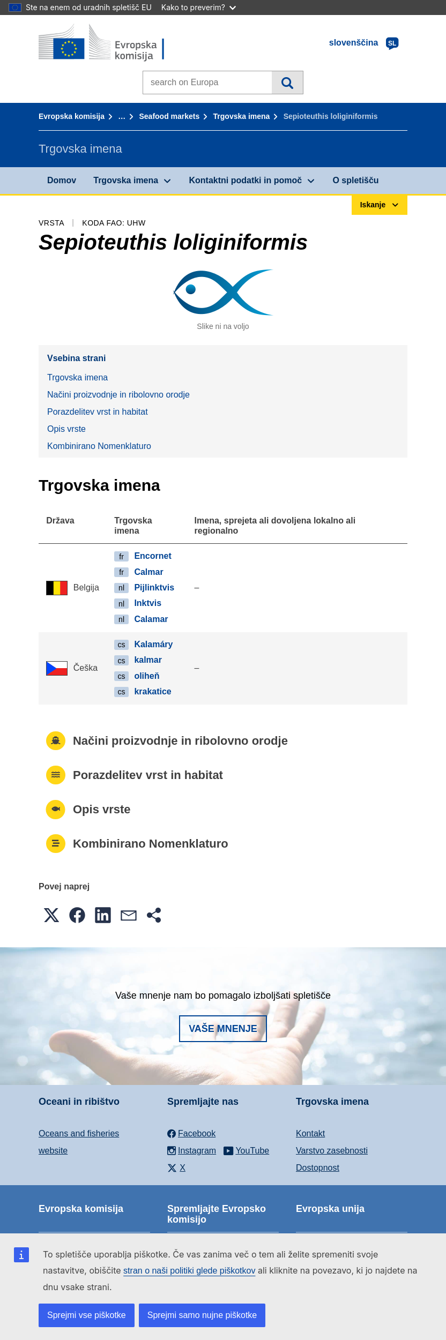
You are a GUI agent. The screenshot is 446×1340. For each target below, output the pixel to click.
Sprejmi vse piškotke (86, 1315)
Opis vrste (66, 428)
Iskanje (287, 82)
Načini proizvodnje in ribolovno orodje (118, 394)
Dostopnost (317, 1167)
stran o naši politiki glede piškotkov (189, 1270)
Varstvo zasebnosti (332, 1150)
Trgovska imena (241, 116)
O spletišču (355, 180)
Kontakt (310, 1133)
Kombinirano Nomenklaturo (99, 446)
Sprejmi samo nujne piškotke (202, 1315)
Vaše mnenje (223, 1028)
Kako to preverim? (198, 7)
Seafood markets (169, 116)
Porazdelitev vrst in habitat (97, 411)
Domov (61, 180)
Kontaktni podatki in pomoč (245, 180)
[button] (51, 915)
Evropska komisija (72, 116)
